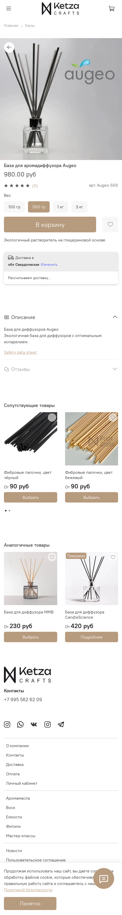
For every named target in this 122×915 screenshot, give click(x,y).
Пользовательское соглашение (36, 860)
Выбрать (30, 497)
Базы (30, 25)
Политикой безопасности (28, 889)
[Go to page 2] (9, 510)
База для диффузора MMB (29, 612)
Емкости (14, 816)
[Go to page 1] (6, 510)
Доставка (15, 764)
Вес (7, 195)
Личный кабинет (21, 783)
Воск (10, 807)
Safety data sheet (20, 352)
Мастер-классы (20, 835)
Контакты (15, 755)
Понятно (30, 903)
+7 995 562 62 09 (23, 700)
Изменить (49, 264)
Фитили (13, 826)
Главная (11, 25)
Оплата (13, 773)
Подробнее (91, 637)
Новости (14, 850)
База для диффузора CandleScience (84, 614)
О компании (17, 745)
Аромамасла (18, 798)
